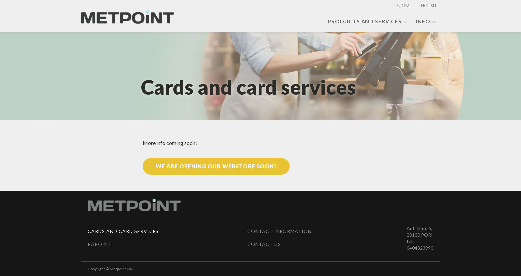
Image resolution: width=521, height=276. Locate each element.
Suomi (403, 5)
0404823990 (420, 248)
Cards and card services (123, 231)
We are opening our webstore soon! (216, 166)
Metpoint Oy (121, 268)
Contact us (264, 244)
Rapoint (100, 244)
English (427, 5)
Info (423, 21)
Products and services (365, 21)
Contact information (279, 231)
